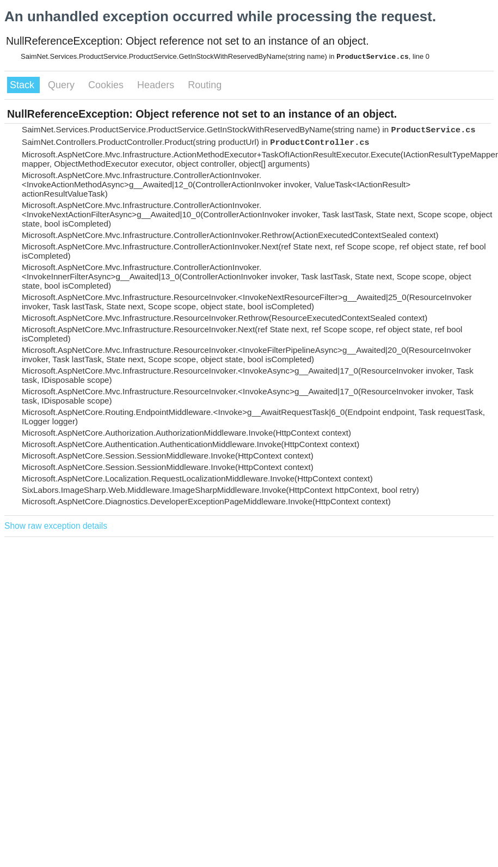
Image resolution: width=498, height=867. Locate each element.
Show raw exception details (55, 525)
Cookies (107, 85)
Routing (205, 85)
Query (62, 85)
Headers (157, 85)
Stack (23, 85)
